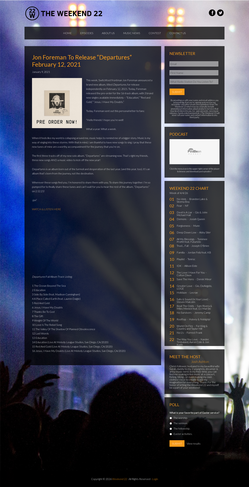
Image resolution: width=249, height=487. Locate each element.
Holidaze (182, 292)
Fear (179, 205)
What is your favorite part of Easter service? (195, 412)
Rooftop (182, 319)
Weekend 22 (119, 478)
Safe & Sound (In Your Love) (193, 299)
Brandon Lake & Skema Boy (192, 200)
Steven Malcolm (186, 301)
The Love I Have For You (191, 272)
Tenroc (191, 259)
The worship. (181, 417)
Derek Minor (204, 279)
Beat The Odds (185, 305)
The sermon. (181, 423)
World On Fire (185, 325)
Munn (196, 225)
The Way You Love (187, 339)
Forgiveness (184, 225)
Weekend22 (64, 13)
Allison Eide (190, 265)
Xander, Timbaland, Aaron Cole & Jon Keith (193, 342)
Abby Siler (205, 232)
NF (187, 205)
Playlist (181, 259)
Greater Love (185, 285)
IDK (179, 265)
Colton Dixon (184, 275)
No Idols (182, 198)
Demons (182, 219)
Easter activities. (183, 433)
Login (155, 478)
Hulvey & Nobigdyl (199, 319)
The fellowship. (182, 428)
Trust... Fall (183, 245)
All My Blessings (186, 239)
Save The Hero (185, 279)
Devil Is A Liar (185, 212)
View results (193, 443)
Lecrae (194, 292)
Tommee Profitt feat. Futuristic (192, 240)
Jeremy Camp (202, 312)
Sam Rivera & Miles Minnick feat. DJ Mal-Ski (194, 307)
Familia (181, 252)
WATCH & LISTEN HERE (46, 209)
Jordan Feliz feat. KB (199, 252)
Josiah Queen (197, 219)
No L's (180, 332)
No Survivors (184, 312)
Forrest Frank (194, 332)
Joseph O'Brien (200, 245)
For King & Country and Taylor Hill (192, 327)
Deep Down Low (187, 232)
